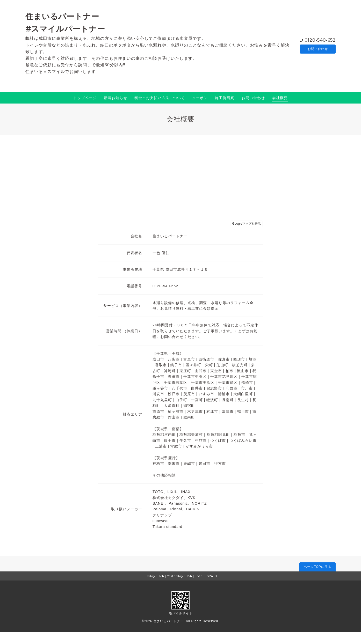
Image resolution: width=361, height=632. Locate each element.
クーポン (200, 98)
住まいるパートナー (168, 621)
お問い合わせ (317, 49)
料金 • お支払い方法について (159, 98)
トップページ (85, 98)
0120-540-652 (320, 39)
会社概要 (280, 98)
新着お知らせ (115, 98)
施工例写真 (224, 98)
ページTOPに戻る (317, 567)
